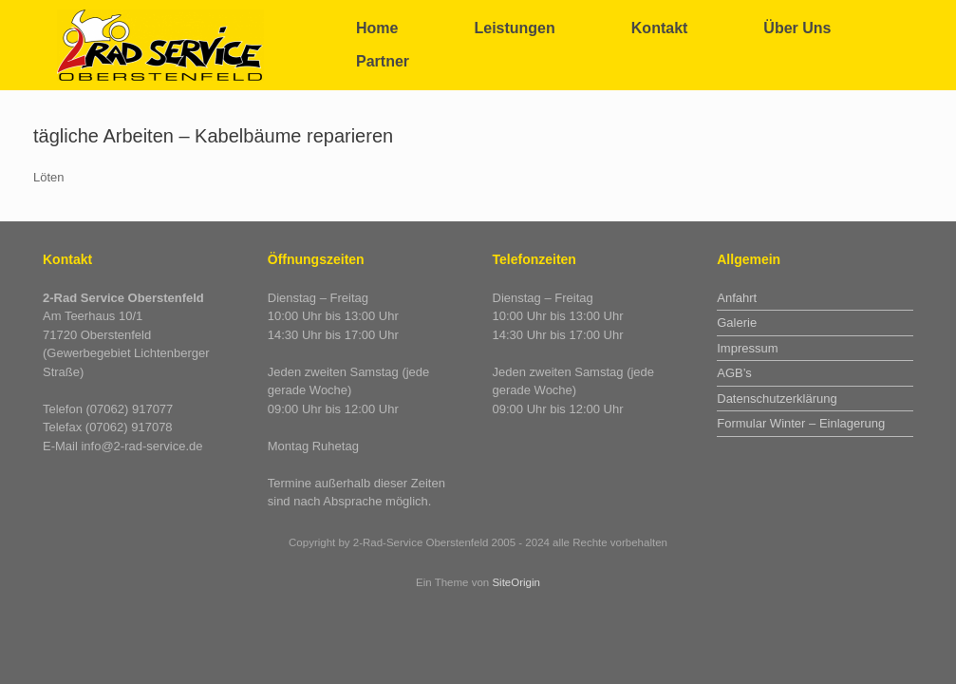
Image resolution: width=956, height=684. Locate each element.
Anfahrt (737, 298)
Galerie (737, 322)
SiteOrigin (516, 582)
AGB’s (734, 373)
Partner (382, 61)
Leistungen (514, 28)
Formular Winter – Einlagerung (801, 423)
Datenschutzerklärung (776, 398)
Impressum (747, 348)
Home (377, 28)
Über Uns (797, 28)
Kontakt (659, 28)
